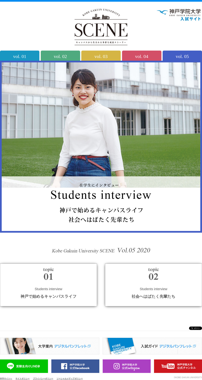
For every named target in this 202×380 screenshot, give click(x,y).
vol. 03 (101, 56)
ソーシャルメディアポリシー (70, 378)
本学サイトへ (6, 378)
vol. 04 (141, 56)
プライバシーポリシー (43, 378)
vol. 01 (19, 56)
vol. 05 (182, 56)
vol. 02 (60, 56)
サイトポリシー (22, 378)
